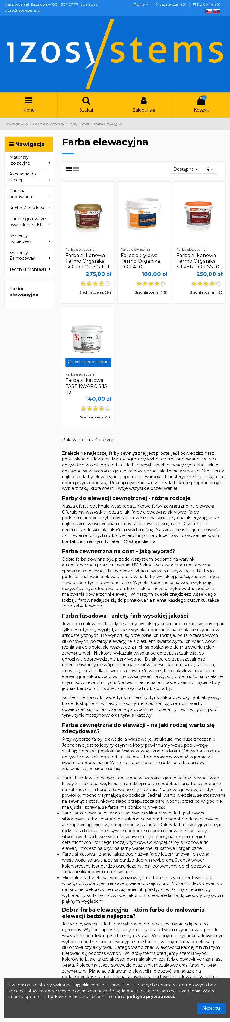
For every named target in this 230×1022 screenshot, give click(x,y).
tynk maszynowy (92, 715)
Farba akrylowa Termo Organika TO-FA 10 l (140, 261)
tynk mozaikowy (160, 965)
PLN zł (141, 4)
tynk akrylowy (205, 697)
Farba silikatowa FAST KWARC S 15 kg (86, 385)
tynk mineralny (132, 697)
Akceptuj (211, 1008)
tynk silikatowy (136, 715)
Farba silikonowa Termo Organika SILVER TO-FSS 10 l (199, 261)
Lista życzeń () (171, 4)
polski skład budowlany (86, 459)
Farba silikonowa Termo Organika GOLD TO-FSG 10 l (87, 261)
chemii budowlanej (180, 459)
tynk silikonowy (165, 697)
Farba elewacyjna (24, 291)
